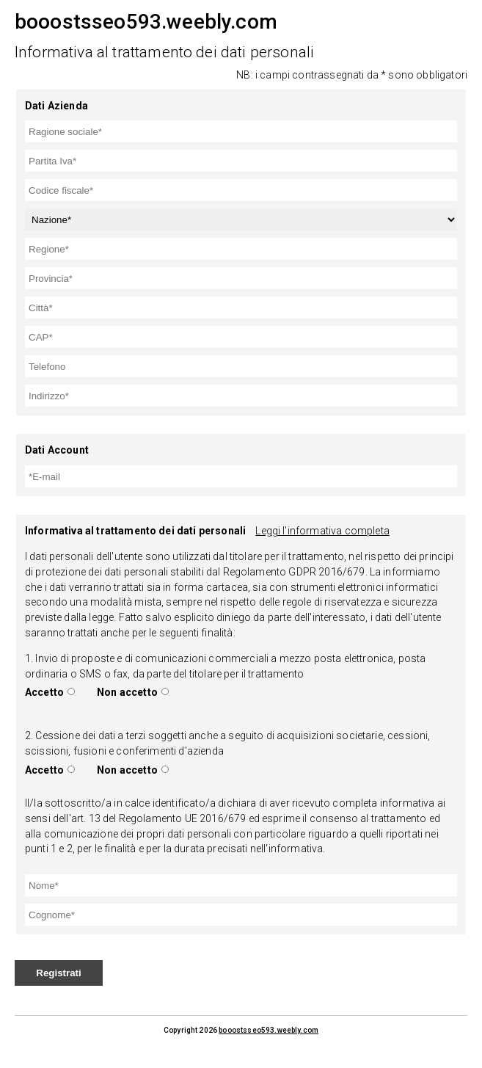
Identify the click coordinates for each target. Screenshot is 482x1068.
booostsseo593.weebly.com (268, 1030)
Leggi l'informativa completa (322, 531)
